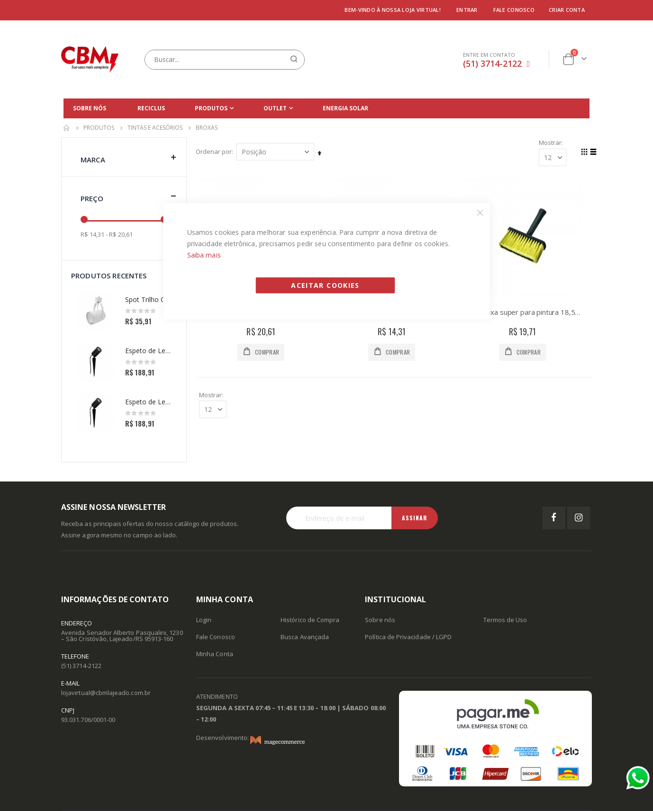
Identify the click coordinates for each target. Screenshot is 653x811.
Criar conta (567, 9)
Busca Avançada (305, 637)
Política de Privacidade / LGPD (408, 637)
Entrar (467, 9)
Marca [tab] (129, 157)
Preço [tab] (129, 196)
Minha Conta (214, 654)
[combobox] (224, 59)
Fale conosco (514, 9)
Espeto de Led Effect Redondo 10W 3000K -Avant (148, 350)
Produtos (98, 128)
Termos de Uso (505, 619)
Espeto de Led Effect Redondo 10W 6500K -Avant (148, 401)
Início (66, 128)
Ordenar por (214, 152)
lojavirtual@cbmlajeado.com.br (106, 692)
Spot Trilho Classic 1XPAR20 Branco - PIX (148, 299)
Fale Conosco (215, 637)
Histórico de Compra (310, 619)
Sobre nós (380, 619)
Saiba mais (204, 254)
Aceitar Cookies (325, 284)
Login (203, 619)
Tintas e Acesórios (154, 128)
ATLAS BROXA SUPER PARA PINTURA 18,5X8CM (522, 312)
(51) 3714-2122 (492, 63)
